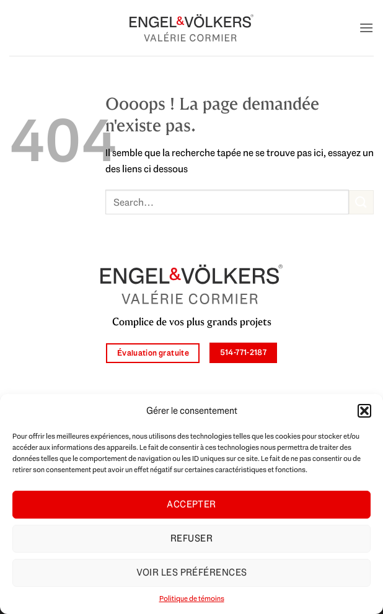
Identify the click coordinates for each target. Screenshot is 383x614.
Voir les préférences (191, 572)
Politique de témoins (191, 598)
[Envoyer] (361, 202)
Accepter (191, 504)
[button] (364, 411)
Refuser (191, 538)
